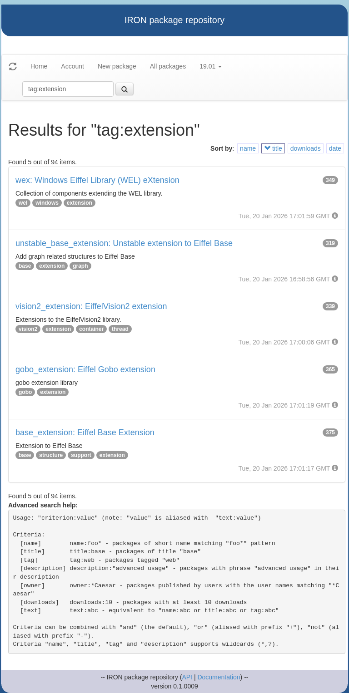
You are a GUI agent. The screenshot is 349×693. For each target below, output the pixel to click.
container (91, 329)
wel (23, 203)
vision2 (28, 329)
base (25, 266)
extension (79, 203)
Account (72, 66)
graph (80, 266)
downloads (305, 148)
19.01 (210, 66)
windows (47, 203)
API (187, 677)
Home (38, 66)
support (81, 455)
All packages (168, 66)
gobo (25, 392)
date (335, 148)
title (273, 148)
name (248, 148)
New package (117, 66)
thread (120, 329)
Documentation (218, 677)
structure (51, 455)
